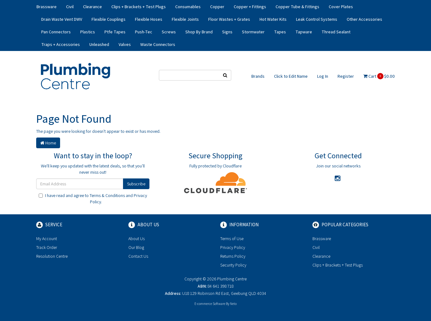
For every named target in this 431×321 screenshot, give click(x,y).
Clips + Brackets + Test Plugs (138, 6)
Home (48, 143)
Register (346, 76)
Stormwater (253, 32)
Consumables (188, 6)
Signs (227, 32)
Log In (322, 76)
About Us (136, 238)
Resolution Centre (52, 256)
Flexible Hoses (148, 19)
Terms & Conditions (107, 195)
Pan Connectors (56, 32)
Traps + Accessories (60, 44)
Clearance (92, 6)
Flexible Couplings (109, 19)
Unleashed (99, 44)
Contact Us (138, 256)
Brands (258, 76)
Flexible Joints (185, 19)
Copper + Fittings (250, 6)
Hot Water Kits (273, 19)
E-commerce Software (209, 303)
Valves (125, 44)
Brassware (46, 6)
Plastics (87, 32)
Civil (70, 6)
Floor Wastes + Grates (229, 19)
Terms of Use (231, 238)
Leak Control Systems (316, 19)
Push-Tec (143, 32)
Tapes (280, 32)
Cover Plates (341, 6)
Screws (169, 32)
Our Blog (136, 247)
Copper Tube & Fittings (297, 6)
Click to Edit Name (291, 76)
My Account (46, 238)
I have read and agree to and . (93, 199)
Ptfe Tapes (115, 32)
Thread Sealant (336, 32)
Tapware (303, 32)
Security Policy (233, 265)
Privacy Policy (232, 247)
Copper (217, 6)
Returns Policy (232, 256)
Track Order (46, 247)
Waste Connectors (157, 44)
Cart (379, 76)
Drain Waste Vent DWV (61, 19)
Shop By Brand (199, 32)
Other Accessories (364, 19)
